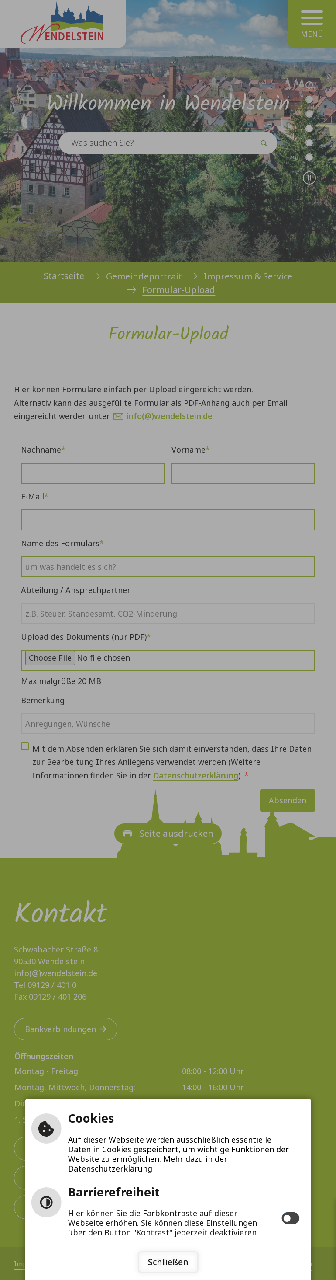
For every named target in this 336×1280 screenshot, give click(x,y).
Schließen (168, 1262)
